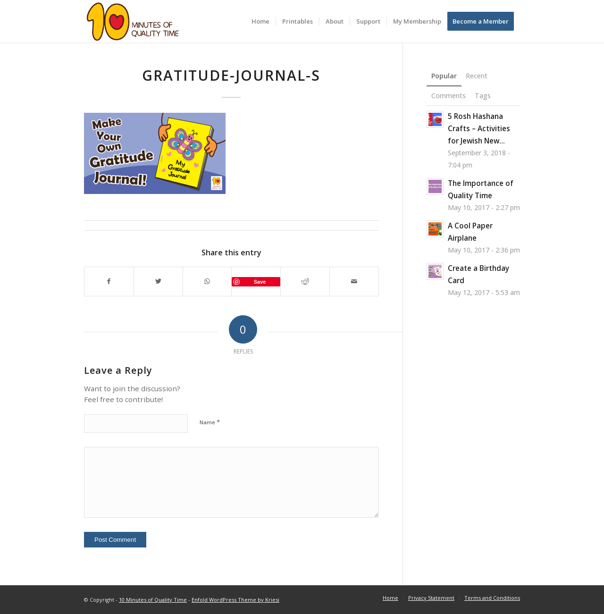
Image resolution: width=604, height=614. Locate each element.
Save (260, 282)
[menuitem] (260, 21)
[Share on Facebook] (109, 281)
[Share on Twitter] (158, 281)
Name (210, 422)
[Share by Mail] (354, 281)
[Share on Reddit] (305, 281)
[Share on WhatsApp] (207, 281)
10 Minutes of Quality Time (153, 599)
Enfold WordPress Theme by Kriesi (235, 599)
